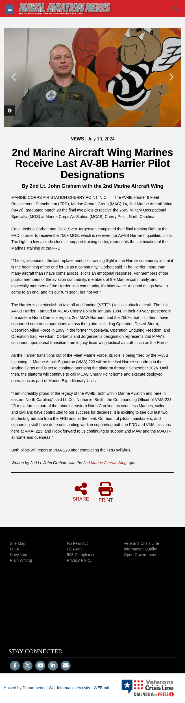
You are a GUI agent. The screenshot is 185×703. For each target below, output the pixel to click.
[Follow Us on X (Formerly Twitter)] (27, 666)
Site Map (17, 543)
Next (171, 77)
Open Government (140, 554)
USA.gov (74, 549)
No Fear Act (77, 543)
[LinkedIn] (53, 666)
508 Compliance (81, 554)
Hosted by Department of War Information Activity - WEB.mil (56, 688)
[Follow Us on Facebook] (15, 666)
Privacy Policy (79, 560)
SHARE (81, 491)
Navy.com (18, 554)
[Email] (66, 666)
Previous (14, 77)
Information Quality (140, 549)
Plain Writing (21, 560)
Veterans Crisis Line (141, 543)
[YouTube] (40, 666)
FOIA (14, 549)
